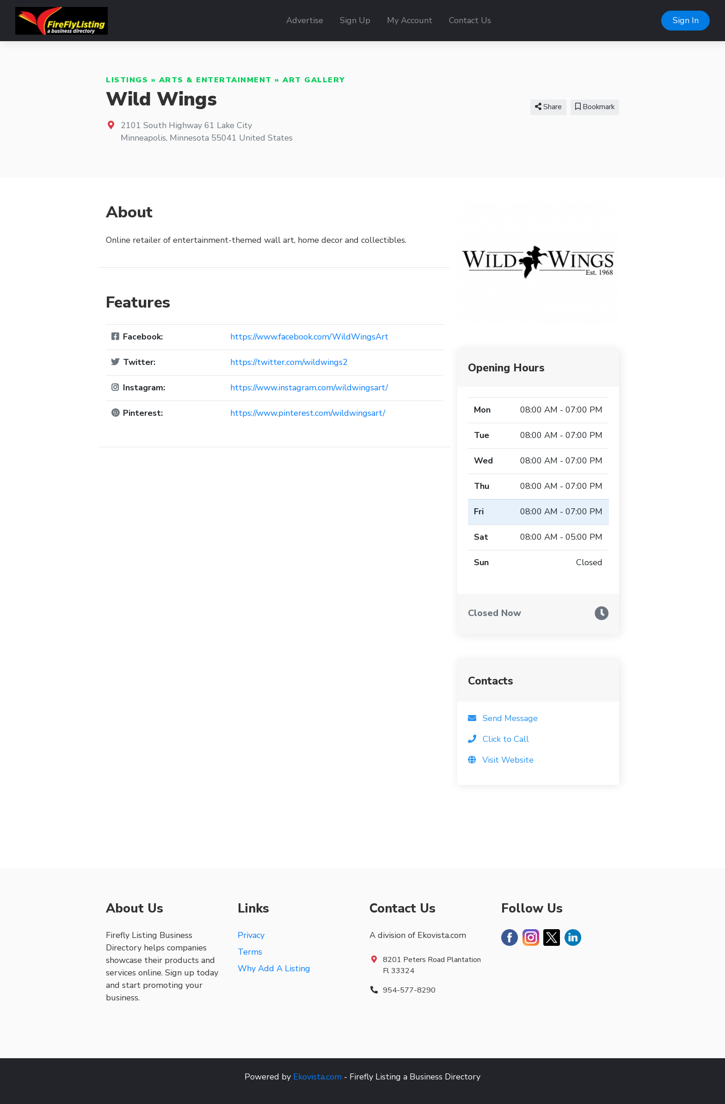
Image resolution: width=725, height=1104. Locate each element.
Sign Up (355, 20)
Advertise (304, 20)
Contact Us (470, 20)
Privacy (251, 935)
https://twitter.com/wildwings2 (289, 362)
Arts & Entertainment (215, 80)
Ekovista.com (317, 1076)
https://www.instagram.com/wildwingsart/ (309, 387)
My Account (409, 20)
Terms (250, 951)
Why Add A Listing (274, 968)
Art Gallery (314, 80)
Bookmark (594, 107)
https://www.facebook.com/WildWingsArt (309, 336)
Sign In (686, 20)
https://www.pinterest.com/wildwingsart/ (307, 413)
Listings (127, 80)
